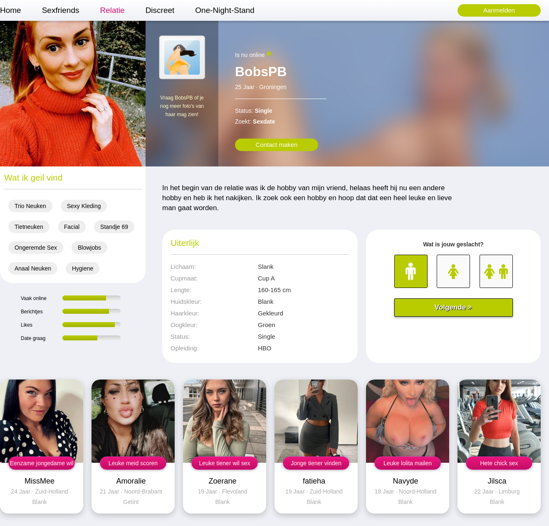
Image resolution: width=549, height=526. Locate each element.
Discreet (160, 10)
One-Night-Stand (225, 10)
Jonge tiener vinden (316, 463)
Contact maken (277, 144)
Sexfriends (60, 10)
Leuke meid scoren (133, 463)
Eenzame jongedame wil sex (42, 465)
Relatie (112, 10)
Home (10, 10)
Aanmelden (499, 10)
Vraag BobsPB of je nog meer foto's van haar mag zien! (182, 106)
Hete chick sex (499, 463)
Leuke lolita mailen (407, 463)
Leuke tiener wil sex (224, 463)
